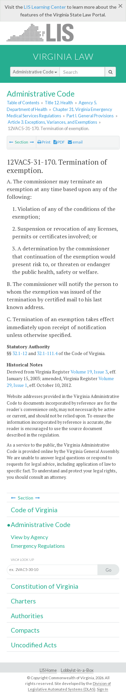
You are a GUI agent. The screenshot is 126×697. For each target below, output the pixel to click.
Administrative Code (35, 71)
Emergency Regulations (38, 545)
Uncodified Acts (34, 645)
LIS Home (48, 670)
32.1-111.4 (47, 353)
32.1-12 (19, 353)
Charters (23, 601)
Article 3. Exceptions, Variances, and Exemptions (52, 122)
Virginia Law (63, 56)
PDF (59, 141)
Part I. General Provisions (90, 115)
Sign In (102, 689)
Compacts (25, 630)
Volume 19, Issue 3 (89, 372)
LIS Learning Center (45, 7)
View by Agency (29, 537)
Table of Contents (23, 102)
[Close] (120, 5)
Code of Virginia (34, 510)
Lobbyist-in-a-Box (77, 670)
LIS (43, 32)
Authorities (27, 616)
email (75, 141)
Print (43, 141)
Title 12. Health (59, 102)
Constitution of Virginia (44, 586)
